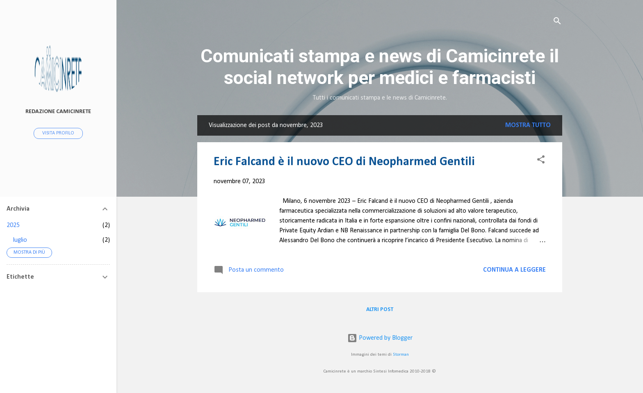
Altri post (379, 310)
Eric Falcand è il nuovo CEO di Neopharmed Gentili (344, 162)
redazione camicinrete (58, 112)
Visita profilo (58, 133)
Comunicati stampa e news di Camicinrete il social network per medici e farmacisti (380, 67)
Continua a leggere (514, 270)
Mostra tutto (528, 125)
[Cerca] (557, 22)
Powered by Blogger (380, 338)
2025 (13, 225)
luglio (20, 240)
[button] (541, 161)
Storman (401, 354)
